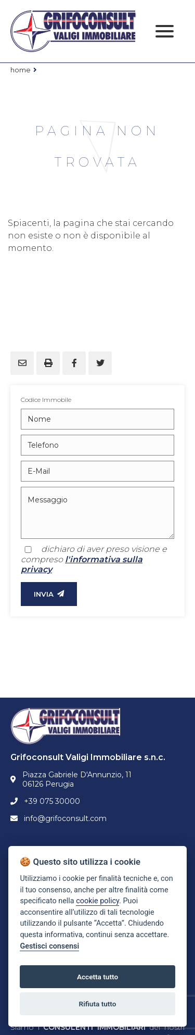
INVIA (49, 594)
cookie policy (97, 901)
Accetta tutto (97, 977)
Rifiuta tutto (97, 1004)
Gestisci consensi (49, 946)
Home (20, 70)
